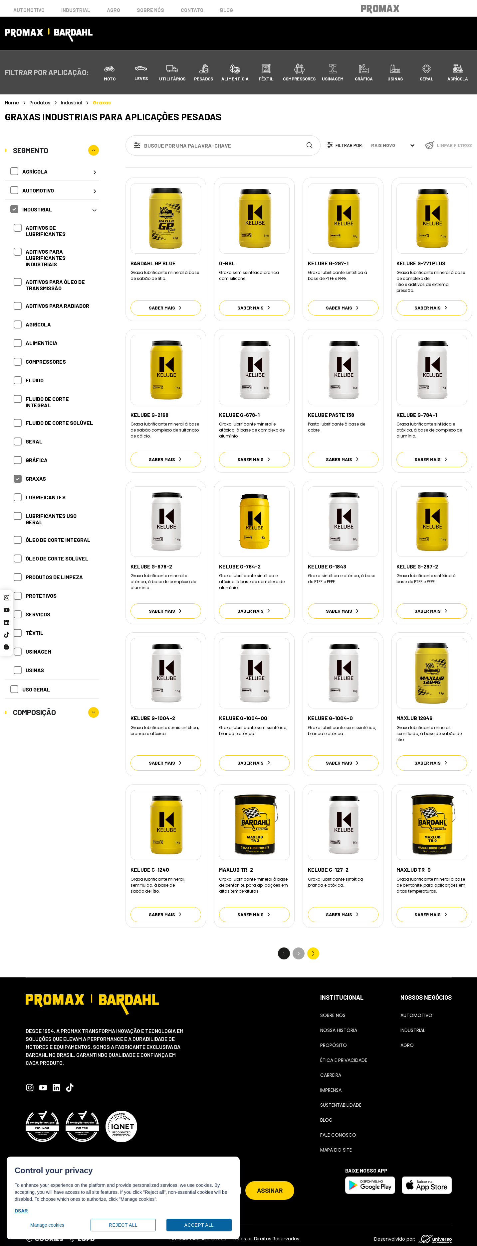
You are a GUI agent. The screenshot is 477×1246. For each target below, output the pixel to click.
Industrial (75, 10)
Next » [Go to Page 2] (313, 947)
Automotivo (29, 10)
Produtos (40, 102)
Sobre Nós (333, 1009)
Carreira (330, 1069)
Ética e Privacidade (343, 1054)
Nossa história (338, 1024)
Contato (192, 10)
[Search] (311, 145)
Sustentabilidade (340, 1099)
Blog (226, 10)
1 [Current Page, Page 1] (284, 947)
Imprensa (331, 1084)
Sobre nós (150, 10)
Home (12, 102)
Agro (113, 10)
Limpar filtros (454, 145)
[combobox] (214, 145)
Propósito (333, 1039)
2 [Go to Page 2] (299, 947)
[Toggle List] (412, 145)
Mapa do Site (336, 1144)
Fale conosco (338, 1129)
